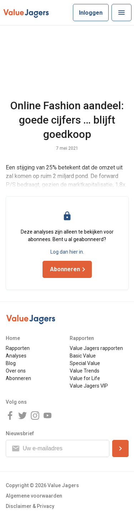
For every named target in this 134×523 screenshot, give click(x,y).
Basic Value (83, 356)
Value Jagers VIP (89, 386)
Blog (11, 363)
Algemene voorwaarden (34, 496)
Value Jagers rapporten (96, 348)
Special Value (85, 363)
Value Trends (84, 371)
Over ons (16, 371)
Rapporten (18, 348)
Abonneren (18, 378)
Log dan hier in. (67, 252)
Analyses (16, 356)
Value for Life (85, 378)
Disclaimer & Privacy (30, 506)
